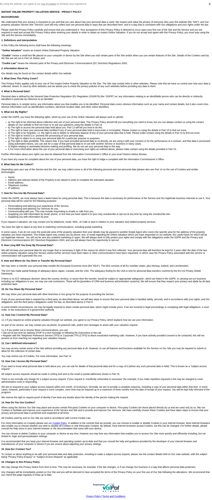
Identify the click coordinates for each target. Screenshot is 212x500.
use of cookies (48, 4)
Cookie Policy (59, 423)
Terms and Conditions (114, 496)
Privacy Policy (93, 496)
